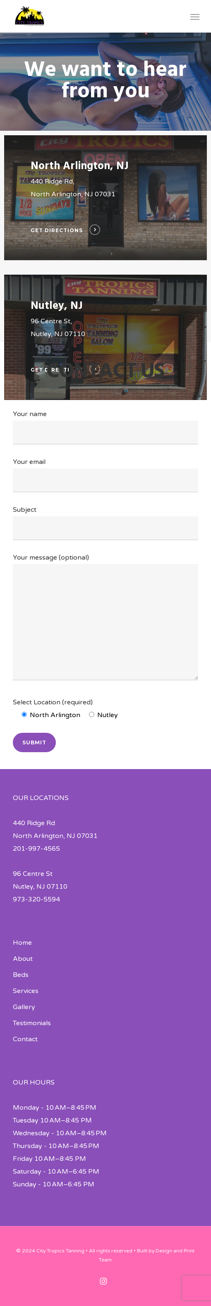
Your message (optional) (106, 619)
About (23, 959)
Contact (25, 1039)
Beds (21, 975)
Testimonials (32, 1023)
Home (22, 943)
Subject (106, 523)
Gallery (24, 1007)
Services (25, 991)
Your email (106, 475)
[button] (194, 16)
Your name (106, 427)
